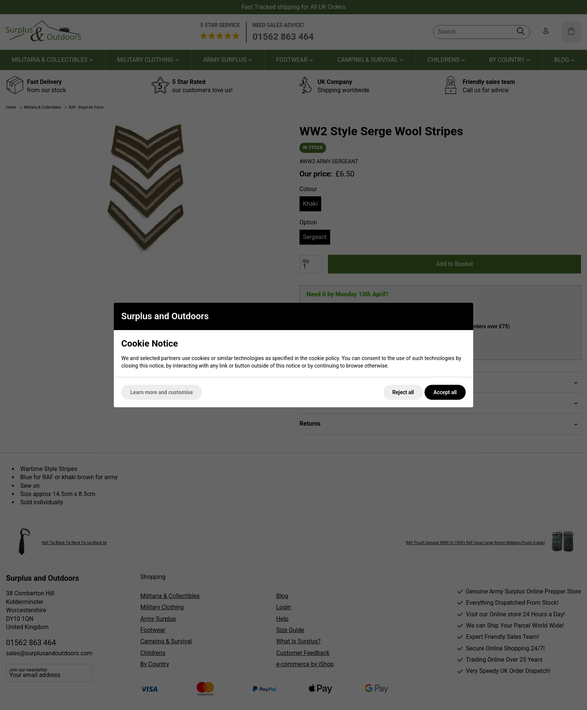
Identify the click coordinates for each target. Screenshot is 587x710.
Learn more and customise (161, 392)
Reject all (403, 392)
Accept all (445, 392)
